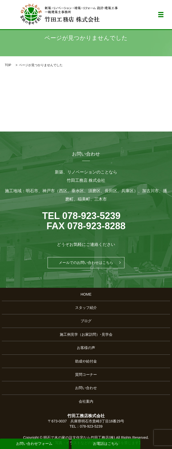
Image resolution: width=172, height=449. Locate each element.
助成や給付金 (86, 361)
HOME (86, 294)
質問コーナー (86, 374)
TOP (8, 65)
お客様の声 (86, 348)
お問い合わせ (86, 388)
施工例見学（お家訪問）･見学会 (86, 334)
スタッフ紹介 (86, 307)
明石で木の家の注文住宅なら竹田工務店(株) (79, 437)
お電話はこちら (105, 443)
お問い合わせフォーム (34, 443)
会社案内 (86, 401)
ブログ (86, 321)
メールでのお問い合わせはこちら (86, 262)
